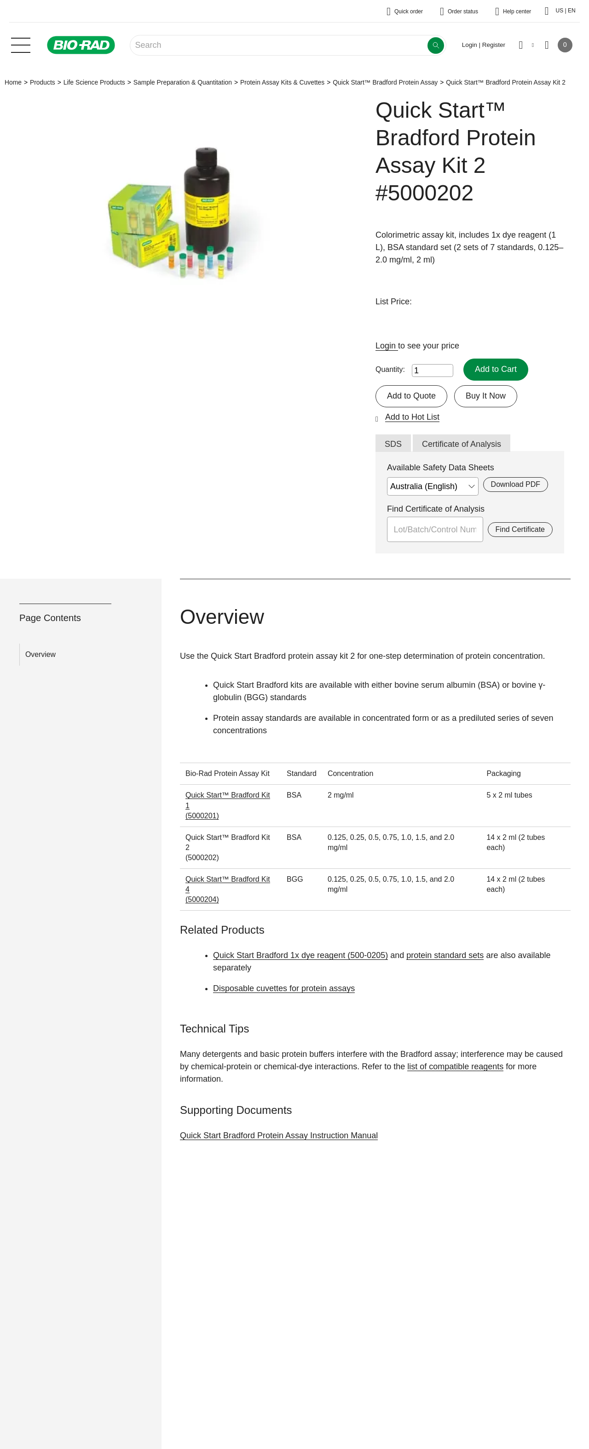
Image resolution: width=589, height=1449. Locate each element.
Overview (40, 654)
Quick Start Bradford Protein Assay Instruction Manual (279, 1135)
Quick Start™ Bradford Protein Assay (385, 82)
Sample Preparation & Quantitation (182, 82)
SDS (393, 444)
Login (386, 345)
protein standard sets (445, 955)
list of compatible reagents (455, 1066)
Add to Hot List (412, 417)
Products (42, 82)
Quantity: (390, 369)
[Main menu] (20, 44)
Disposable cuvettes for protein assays (284, 988)
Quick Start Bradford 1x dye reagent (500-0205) (300, 955)
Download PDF (515, 484)
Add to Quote (411, 395)
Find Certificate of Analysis (436, 508)
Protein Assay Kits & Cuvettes (282, 82)
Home (13, 82)
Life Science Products (94, 82)
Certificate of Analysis (461, 444)
